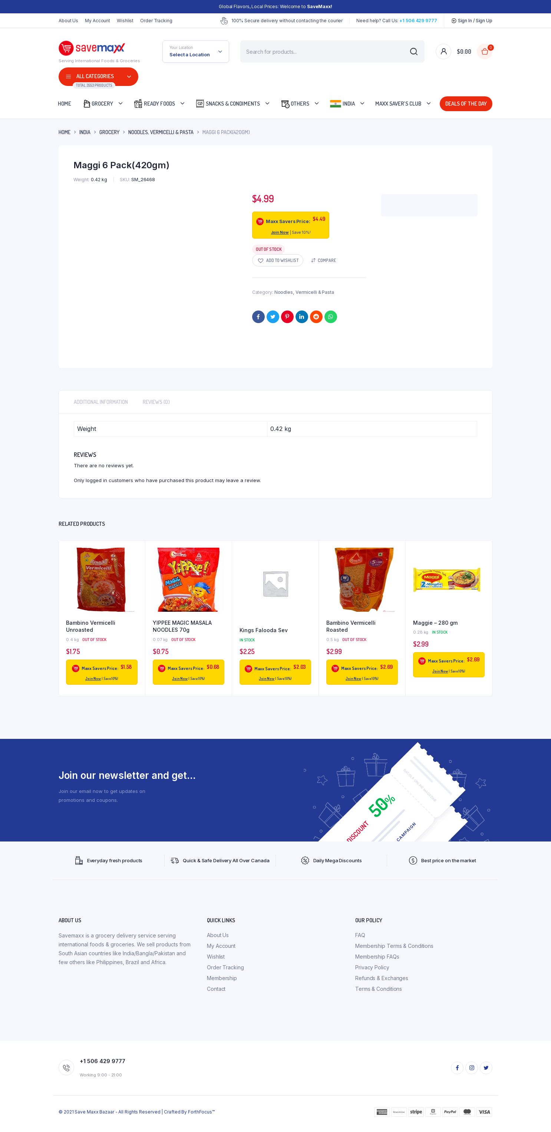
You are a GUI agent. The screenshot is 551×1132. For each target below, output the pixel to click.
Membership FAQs (377, 956)
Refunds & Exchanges (381, 978)
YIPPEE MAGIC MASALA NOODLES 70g (182, 626)
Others (294, 103)
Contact (216, 989)
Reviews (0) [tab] (156, 402)
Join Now (280, 232)
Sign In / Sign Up (471, 21)
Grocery (97, 103)
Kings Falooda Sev (264, 630)
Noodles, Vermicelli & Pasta (161, 132)
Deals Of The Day (464, 103)
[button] (277, 260)
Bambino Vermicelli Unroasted (90, 626)
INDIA (84, 132)
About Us (68, 20)
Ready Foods (154, 103)
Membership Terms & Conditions (394, 946)
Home (64, 103)
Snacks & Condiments (227, 103)
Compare (327, 260)
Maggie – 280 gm (435, 623)
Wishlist (125, 20)
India (342, 104)
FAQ (360, 935)
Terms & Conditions (378, 989)
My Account (97, 20)
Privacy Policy (372, 967)
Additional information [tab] (101, 402)
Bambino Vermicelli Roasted (351, 626)
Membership (222, 978)
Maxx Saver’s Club (398, 103)
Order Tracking (156, 20)
